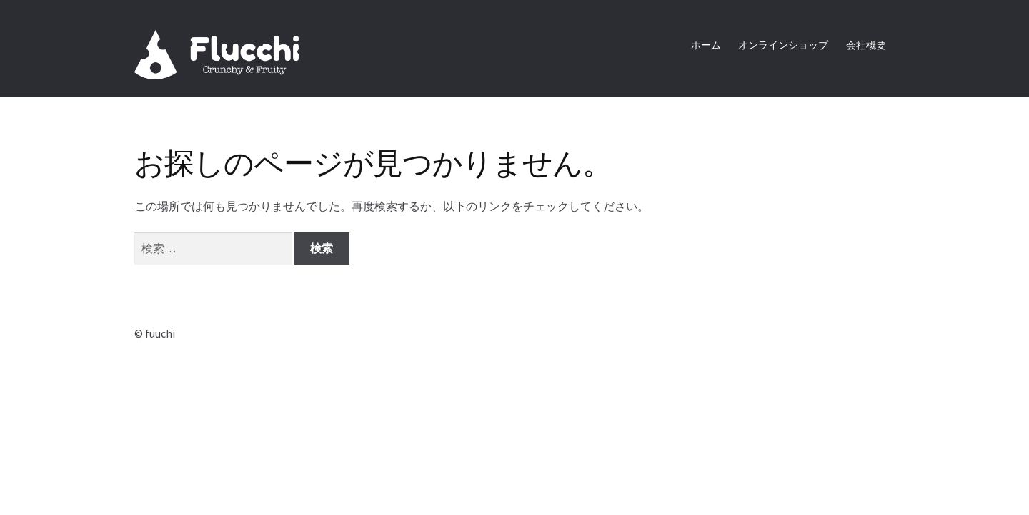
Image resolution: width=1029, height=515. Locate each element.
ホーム (706, 45)
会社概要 (866, 45)
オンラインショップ (783, 45)
